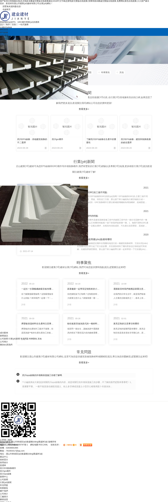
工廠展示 (4, 496)
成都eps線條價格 (7, 135)
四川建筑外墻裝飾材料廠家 (12, 312)
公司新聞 (4, 339)
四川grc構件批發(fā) (9, 182)
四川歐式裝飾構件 (8, 265)
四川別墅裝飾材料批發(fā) (11, 272)
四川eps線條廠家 (7, 127)
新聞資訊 (4, 336)
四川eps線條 (5, 111)
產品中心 (4, 38)
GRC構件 (4, 35)
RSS (41, 445)
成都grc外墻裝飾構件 (9, 327)
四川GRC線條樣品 (8, 142)
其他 (40, 339)
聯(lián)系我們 (6, 345)
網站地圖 (34, 445)
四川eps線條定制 (7, 150)
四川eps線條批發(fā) (9, 166)
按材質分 (4, 103)
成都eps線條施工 (7, 174)
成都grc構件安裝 (7, 158)
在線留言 (5, 9)
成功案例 (4, 333)
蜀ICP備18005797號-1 (18, 445)
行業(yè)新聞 (14, 339)
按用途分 (4, 249)
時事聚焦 (33, 339)
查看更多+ (84, 362)
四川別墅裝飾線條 (8, 304)
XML (46, 445)
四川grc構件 (5, 119)
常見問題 (24, 339)
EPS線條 (4, 32)
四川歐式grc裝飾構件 (9, 288)
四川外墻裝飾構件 (8, 257)
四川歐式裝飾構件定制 (10, 280)
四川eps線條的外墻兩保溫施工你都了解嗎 (42, 375)
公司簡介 (4, 342)
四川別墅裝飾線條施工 (10, 296)
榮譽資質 (4, 499)
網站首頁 (4, 29)
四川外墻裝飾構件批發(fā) (11, 319)
